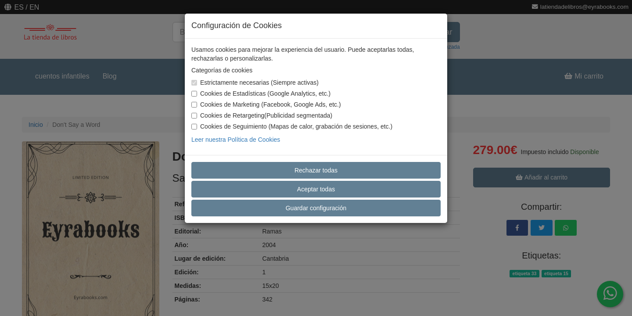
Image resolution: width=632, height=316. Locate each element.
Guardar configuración (316, 208)
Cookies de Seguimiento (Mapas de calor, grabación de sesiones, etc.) (291, 126)
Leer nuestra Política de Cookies (235, 139)
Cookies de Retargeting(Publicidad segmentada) (261, 115)
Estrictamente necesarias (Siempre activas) (255, 82)
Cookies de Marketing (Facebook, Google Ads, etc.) (266, 104)
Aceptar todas (316, 189)
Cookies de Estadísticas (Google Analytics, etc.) (260, 93)
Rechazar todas (316, 170)
